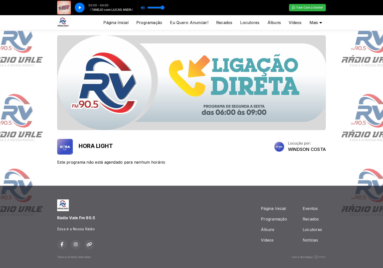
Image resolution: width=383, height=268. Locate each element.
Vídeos (295, 22)
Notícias (310, 240)
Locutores (249, 22)
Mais (315, 22)
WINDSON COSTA (307, 149)
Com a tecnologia (309, 257)
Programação (149, 22)
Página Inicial (115, 22)
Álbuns (274, 22)
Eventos (310, 208)
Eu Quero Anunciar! (189, 22)
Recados (224, 22)
